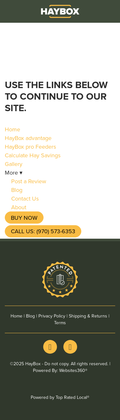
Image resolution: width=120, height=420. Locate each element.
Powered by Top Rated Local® (60, 397)
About (18, 207)
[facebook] (50, 347)
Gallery (13, 164)
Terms (60, 322)
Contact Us (25, 198)
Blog (16, 190)
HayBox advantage (28, 138)
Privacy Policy (51, 316)
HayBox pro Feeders (30, 147)
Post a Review (28, 181)
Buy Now (24, 218)
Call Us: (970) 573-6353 (43, 231)
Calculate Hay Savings (32, 155)
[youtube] (70, 347)
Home (12, 129)
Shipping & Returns (88, 316)
